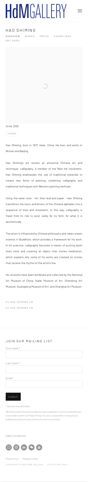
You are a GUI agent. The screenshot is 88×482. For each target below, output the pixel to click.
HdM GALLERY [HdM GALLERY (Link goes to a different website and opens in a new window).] (36, 11)
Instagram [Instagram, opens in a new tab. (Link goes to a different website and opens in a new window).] (16, 447)
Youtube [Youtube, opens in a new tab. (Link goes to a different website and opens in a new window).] (39, 447)
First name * (13, 348)
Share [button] (13, 133)
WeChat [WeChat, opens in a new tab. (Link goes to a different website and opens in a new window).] (32, 447)
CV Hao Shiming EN (25, 308)
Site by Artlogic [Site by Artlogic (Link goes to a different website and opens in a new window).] (58, 464)
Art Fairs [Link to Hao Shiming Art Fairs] (13, 40)
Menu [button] (79, 11)
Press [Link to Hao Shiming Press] (44, 36)
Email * (9, 378)
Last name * (13, 363)
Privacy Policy (34, 415)
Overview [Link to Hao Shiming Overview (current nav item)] (13, 36)
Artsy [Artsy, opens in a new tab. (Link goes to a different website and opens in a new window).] (9, 447)
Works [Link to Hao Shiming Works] (30, 36)
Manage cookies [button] (30, 458)
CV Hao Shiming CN (25, 302)
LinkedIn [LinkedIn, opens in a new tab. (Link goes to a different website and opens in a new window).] (24, 447)
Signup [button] (13, 397)
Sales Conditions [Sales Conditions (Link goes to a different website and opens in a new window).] (16, 435)
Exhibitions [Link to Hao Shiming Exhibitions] (62, 36)
